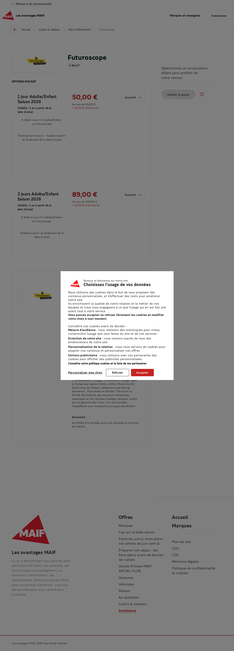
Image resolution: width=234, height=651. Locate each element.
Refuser (117, 372)
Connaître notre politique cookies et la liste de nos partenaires (107, 363)
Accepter (142, 372)
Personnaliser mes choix (85, 372)
